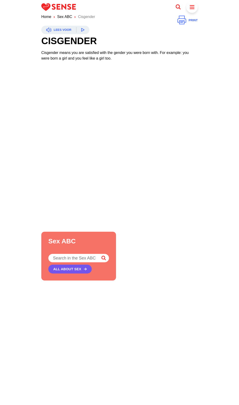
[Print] (187, 20)
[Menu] (192, 7)
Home (46, 17)
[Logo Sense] (58, 7)
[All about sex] (70, 269)
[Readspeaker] (65, 30)
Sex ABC (64, 17)
